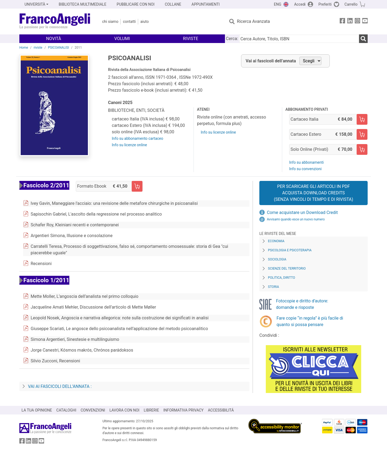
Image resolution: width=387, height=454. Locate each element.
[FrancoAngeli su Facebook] (342, 21)
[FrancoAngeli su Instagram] (357, 21)
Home (23, 47)
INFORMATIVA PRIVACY (183, 410)
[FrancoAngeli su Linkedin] (350, 21)
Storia (273, 287)
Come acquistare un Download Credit (302, 212)
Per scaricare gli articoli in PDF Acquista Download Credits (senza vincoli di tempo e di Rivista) (313, 193)
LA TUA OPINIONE (37, 410)
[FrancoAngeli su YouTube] (365, 21)
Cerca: (232, 38)
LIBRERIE (151, 410)
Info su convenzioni (305, 169)
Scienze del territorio (287, 268)
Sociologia (277, 259)
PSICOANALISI (58, 47)
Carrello (351, 4)
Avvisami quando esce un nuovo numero (296, 219)
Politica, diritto (281, 278)
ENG (277, 4)
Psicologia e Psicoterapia (289, 250)
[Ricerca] (363, 38)
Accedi (300, 4)
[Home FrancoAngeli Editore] (55, 21)
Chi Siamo (110, 21)
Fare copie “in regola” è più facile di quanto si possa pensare (310, 321)
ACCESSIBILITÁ (221, 410)
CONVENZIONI (93, 410)
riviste (38, 47)
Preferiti (325, 4)
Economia (276, 241)
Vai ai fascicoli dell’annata (271, 60)
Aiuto (144, 21)
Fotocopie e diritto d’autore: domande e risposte (302, 304)
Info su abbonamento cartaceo (137, 138)
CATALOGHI (66, 410)
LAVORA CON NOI (124, 410)
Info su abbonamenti (306, 162)
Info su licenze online (129, 145)
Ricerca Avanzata (253, 21)
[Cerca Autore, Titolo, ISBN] (299, 38)
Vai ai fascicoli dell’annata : (60, 386)
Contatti (129, 21)
